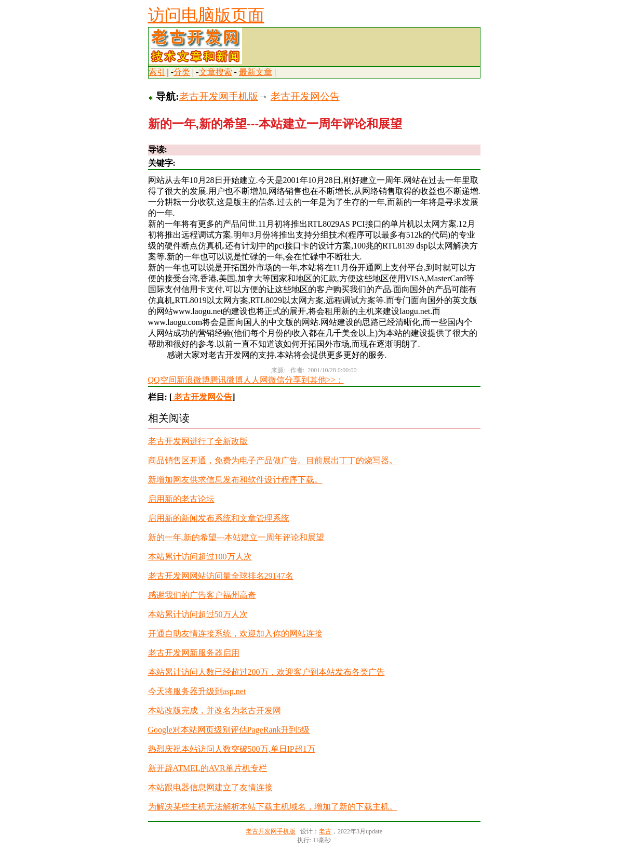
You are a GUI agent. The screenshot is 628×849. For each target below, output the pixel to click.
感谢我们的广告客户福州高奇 (202, 595)
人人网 (255, 379)
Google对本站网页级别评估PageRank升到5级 (229, 729)
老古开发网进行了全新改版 (198, 441)
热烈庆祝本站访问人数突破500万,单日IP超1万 (231, 748)
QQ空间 (162, 379)
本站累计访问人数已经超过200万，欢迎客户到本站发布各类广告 (266, 672)
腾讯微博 (226, 379)
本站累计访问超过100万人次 (200, 556)
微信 (276, 379)
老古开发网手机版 (218, 96)
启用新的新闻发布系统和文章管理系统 (218, 518)
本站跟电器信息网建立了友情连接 (210, 787)
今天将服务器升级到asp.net (197, 691)
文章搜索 (215, 72)
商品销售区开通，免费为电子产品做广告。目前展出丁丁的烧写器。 (272, 460)
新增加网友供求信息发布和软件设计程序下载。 (235, 479)
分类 (181, 72)
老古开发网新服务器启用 (193, 652)
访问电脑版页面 (206, 15)
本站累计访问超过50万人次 (198, 614)
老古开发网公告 (305, 96)
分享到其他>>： (314, 379)
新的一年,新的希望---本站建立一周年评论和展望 (236, 537)
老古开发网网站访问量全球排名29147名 (220, 575)
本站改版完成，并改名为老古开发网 (214, 710)
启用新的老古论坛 (181, 498)
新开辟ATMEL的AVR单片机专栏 (207, 768)
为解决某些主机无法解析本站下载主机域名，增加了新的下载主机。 (272, 806)
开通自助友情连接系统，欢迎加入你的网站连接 (235, 633)
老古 (325, 831)
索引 (157, 72)
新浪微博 (193, 379)
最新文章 (255, 72)
